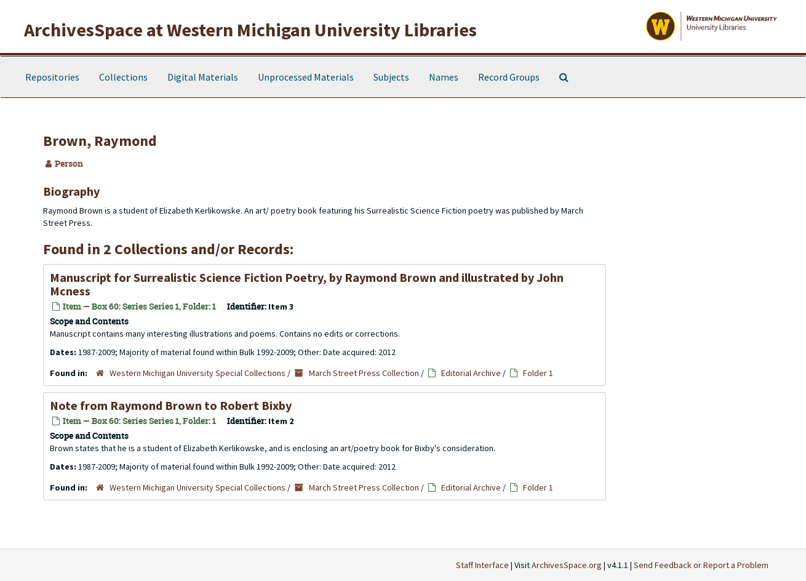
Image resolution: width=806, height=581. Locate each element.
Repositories (52, 77)
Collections (123, 77)
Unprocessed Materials (306, 77)
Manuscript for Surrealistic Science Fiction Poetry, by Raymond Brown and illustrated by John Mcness (307, 284)
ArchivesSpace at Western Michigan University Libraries (250, 29)
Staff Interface (482, 565)
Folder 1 (538, 373)
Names (443, 77)
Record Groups (509, 77)
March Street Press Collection (364, 373)
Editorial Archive (471, 373)
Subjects (391, 77)
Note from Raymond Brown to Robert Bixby (171, 405)
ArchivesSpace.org (567, 565)
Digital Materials (202, 77)
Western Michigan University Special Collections (197, 373)
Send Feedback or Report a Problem (701, 565)
